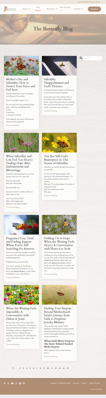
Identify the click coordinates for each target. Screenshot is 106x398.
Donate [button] (94, 9)
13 (60, 371)
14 (64, 371)
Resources (51, 9)
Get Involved (65, 9)
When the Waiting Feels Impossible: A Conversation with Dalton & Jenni (18, 316)
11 (51, 371)
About (26, 9)
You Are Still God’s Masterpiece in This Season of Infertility (56, 160)
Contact (78, 9)
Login (84, 387)
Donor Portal (94, 387)
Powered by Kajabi (96, 393)
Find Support (38, 9)
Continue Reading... (13, 126)
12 (56, 371)
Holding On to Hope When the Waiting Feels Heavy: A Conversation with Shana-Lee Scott (57, 247)
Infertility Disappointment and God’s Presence (57, 83)
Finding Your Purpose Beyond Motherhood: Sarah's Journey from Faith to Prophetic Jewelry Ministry (58, 318)
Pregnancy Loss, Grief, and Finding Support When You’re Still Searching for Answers (20, 245)
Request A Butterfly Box (60, 387)
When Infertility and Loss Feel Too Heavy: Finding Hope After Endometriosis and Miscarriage (20, 164)
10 (48, 371)
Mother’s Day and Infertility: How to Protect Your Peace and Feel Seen (21, 85)
